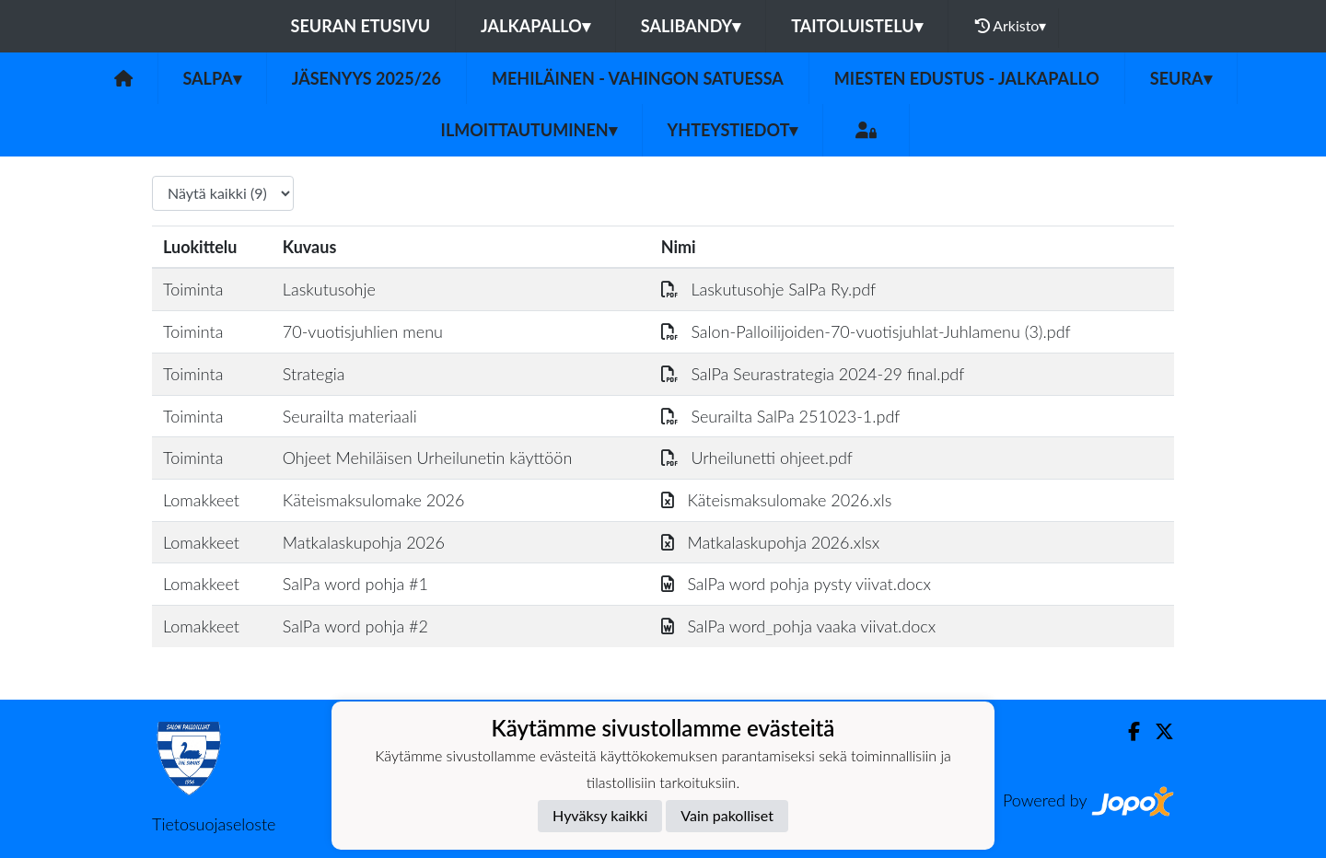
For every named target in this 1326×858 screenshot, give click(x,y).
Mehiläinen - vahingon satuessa (638, 78)
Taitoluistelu (856, 26)
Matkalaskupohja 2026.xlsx (770, 542)
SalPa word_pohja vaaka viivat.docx (798, 626)
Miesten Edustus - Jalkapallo (966, 78)
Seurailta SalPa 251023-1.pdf (781, 416)
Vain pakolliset (727, 815)
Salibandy (690, 26)
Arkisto (1011, 26)
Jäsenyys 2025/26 (366, 78)
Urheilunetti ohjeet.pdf (757, 457)
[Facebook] (1126, 731)
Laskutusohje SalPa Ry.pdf (769, 289)
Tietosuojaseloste (213, 824)
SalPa (212, 78)
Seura (1181, 78)
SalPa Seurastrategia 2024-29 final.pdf (813, 374)
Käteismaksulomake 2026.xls (776, 500)
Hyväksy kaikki (599, 815)
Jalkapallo (535, 26)
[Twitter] (1157, 731)
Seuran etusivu (361, 26)
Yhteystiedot (733, 130)
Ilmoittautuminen (529, 130)
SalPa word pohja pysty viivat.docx (796, 584)
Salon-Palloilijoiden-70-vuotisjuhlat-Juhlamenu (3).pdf (866, 331)
